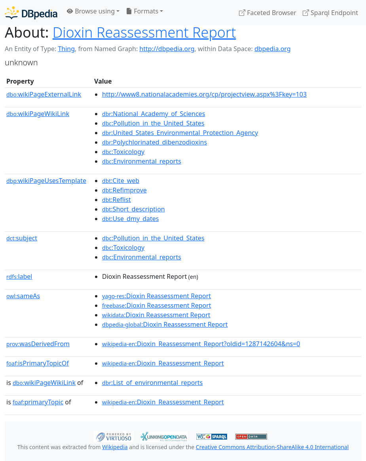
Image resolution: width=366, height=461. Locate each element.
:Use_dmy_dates (130, 218)
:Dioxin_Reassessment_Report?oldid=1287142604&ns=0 (201, 343)
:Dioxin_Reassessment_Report (163, 363)
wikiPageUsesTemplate (46, 180)
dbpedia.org (272, 48)
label (19, 276)
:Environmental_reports (141, 161)
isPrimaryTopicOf (37, 363)
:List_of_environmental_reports (152, 382)
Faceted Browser (267, 12)
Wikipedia (114, 447)
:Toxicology (123, 151)
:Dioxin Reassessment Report (156, 295)
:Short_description (133, 209)
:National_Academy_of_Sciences (153, 113)
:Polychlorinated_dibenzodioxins (154, 142)
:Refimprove (124, 190)
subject (21, 238)
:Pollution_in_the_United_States (153, 123)
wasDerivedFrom (38, 343)
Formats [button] (142, 11)
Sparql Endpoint (330, 12)
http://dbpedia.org (166, 48)
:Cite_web (120, 180)
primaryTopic (38, 402)
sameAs (23, 295)
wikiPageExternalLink (43, 94)
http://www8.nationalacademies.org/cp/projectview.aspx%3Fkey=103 (204, 94)
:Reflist (116, 199)
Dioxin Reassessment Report (144, 32)
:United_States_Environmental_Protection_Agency (180, 132)
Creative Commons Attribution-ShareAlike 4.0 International (272, 447)
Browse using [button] (91, 11)
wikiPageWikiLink (37, 113)
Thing (66, 48)
